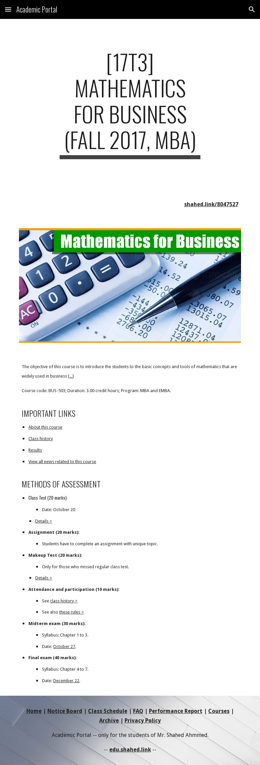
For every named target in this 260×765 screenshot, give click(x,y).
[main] (130, 104)
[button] (8, 9)
